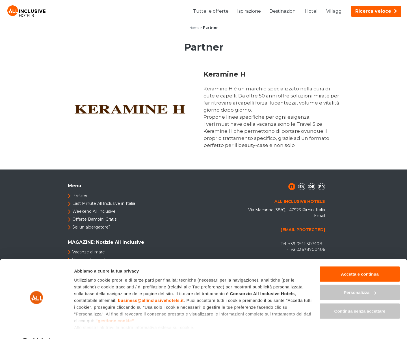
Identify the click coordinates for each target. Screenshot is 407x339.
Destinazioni (282, 11)
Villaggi (334, 11)
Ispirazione (249, 11)
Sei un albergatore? (91, 227)
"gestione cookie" (115, 306)
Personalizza (360, 278)
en (301, 186)
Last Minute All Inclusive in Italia (103, 203)
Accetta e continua (359, 259)
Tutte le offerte (211, 11)
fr (321, 186)
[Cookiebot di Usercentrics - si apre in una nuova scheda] (36, 328)
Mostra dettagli (89, 327)
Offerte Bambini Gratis (94, 219)
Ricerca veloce (376, 11)
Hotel (311, 11)
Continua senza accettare (360, 296)
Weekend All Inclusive (94, 211)
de (311, 186)
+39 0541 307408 (305, 243)
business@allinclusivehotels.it (151, 285)
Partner (79, 195)
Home (194, 27)
